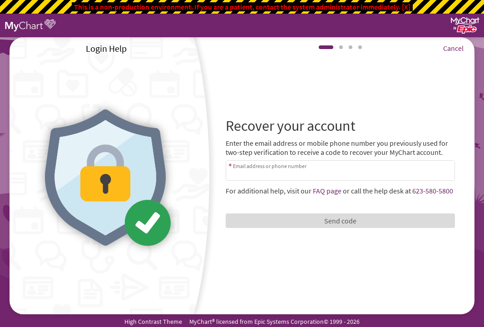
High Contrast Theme (153, 321)
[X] (406, 6)
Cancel (453, 48)
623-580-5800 (432, 190)
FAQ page (327, 190)
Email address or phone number (269, 166)
